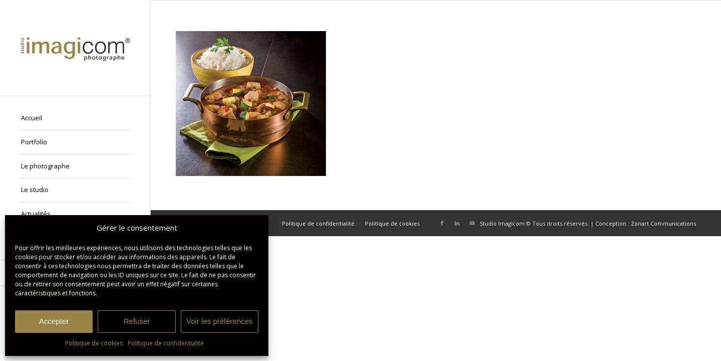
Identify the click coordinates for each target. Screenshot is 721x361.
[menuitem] (75, 118)
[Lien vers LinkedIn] (457, 223)
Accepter (54, 321)
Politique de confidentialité (166, 343)
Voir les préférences (219, 321)
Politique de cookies (94, 343)
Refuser (137, 321)
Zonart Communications (663, 223)
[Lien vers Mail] (472, 223)
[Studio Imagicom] (75, 48)
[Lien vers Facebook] (442, 223)
